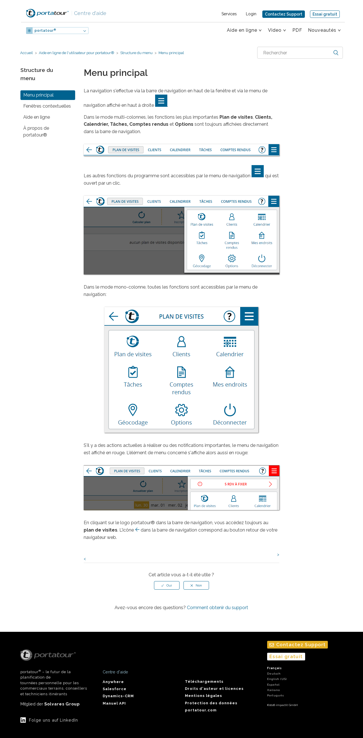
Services (229, 14)
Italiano (273, 690)
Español (273, 684)
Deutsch (274, 673)
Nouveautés (322, 30)
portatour (45, 30)
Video (275, 30)
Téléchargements (204, 681)
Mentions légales (203, 696)
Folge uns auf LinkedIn (53, 720)
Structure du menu (136, 53)
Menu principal (171, 53)
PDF (297, 30)
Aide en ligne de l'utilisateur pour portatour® (76, 53)
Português (275, 695)
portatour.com (201, 710)
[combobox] (300, 52)
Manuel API (114, 703)
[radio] (167, 585)
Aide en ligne (242, 30)
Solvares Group (62, 703)
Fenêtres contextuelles (47, 106)
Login (251, 14)
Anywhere (113, 682)
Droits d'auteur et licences (214, 688)
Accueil (26, 53)
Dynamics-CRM (118, 696)
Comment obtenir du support (217, 607)
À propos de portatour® (36, 131)
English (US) (277, 679)
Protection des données (211, 703)
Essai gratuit (325, 14)
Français (274, 668)
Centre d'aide (88, 13)
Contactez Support (283, 14)
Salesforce (114, 689)
